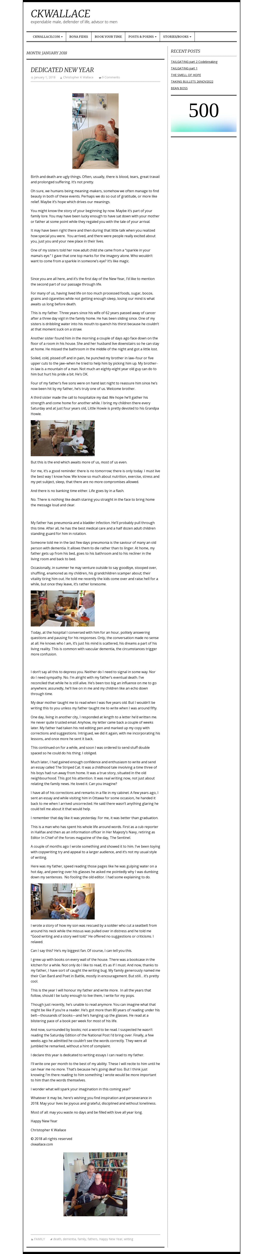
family (82, 1239)
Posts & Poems (142, 37)
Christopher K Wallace (78, 77)
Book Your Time (108, 37)
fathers (92, 1239)
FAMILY (39, 1239)
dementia (69, 1239)
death (57, 1239)
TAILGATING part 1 (184, 68)
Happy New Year (110, 1239)
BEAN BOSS (179, 88)
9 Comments (111, 77)
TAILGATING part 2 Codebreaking (194, 62)
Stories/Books (177, 37)
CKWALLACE (60, 13)
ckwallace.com (48, 37)
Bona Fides (78, 37)
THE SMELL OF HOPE (186, 75)
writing (128, 1239)
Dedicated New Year (62, 70)
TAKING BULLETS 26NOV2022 (192, 81)
